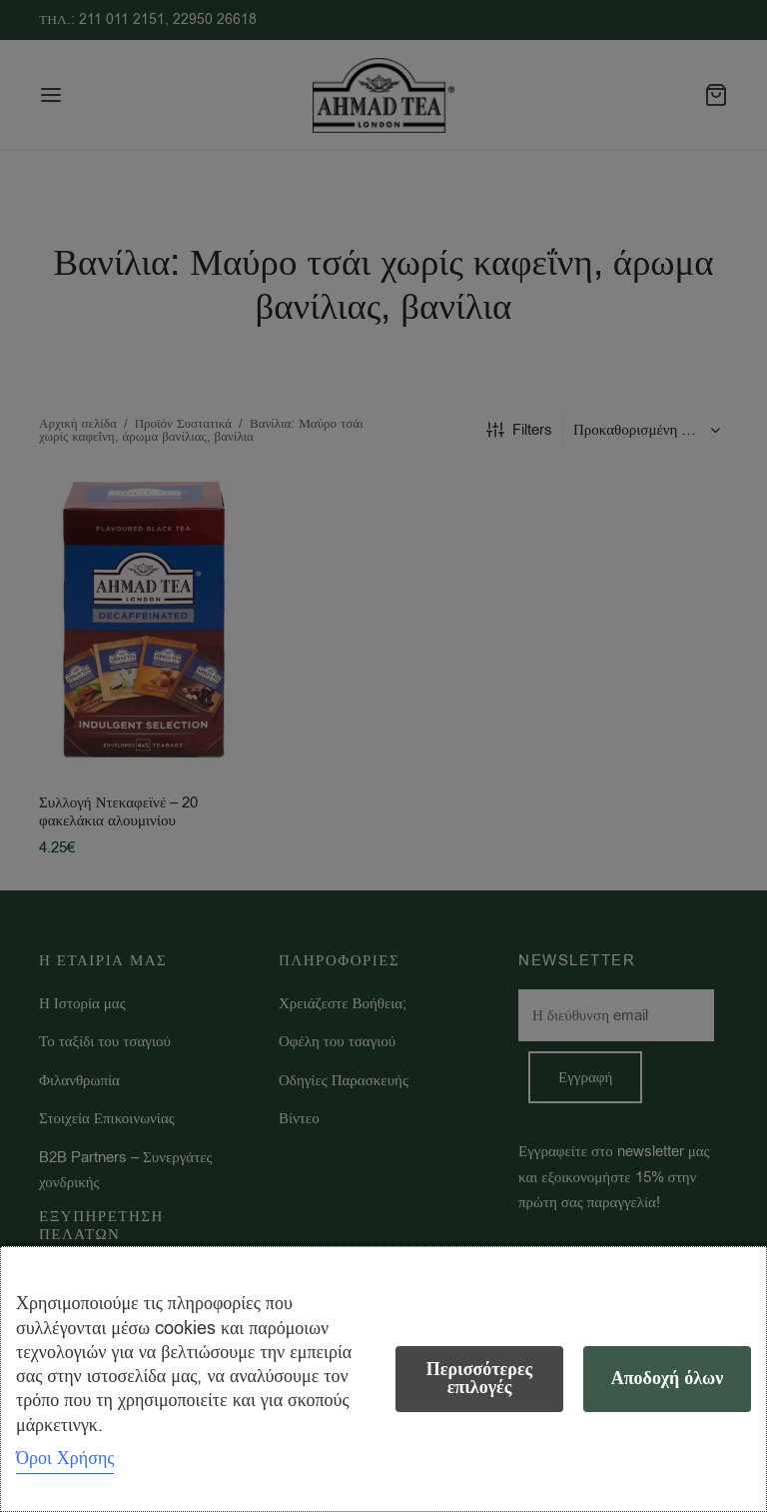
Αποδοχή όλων (667, 1378)
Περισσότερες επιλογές (479, 1378)
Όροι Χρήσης (65, 1458)
